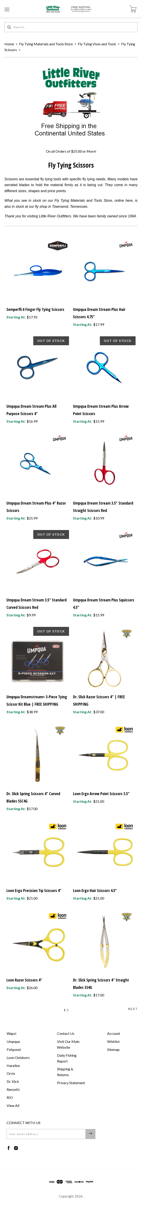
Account (113, 1033)
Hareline (13, 1065)
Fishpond (14, 1049)
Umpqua (13, 1041)
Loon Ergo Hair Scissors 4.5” (95, 890)
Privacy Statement (71, 1083)
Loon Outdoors (18, 1057)
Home (9, 44)
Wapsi (11, 1033)
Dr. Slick (13, 1081)
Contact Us (65, 1033)
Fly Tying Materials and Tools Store (46, 44)
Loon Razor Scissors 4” (24, 980)
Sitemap (113, 1049)
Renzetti (13, 1089)
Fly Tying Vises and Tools (97, 44)
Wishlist (113, 1041)
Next (133, 1009)
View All (13, 1105)
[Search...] (71, 27)
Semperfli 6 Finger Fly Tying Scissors (35, 309)
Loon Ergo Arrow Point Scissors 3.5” (101, 793)
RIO (10, 1097)
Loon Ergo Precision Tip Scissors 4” (33, 890)
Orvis (11, 1073)
